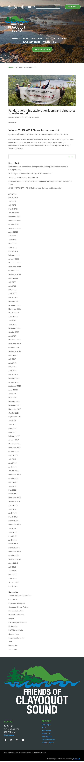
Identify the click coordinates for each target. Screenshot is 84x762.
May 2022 (12, 290)
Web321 (76, 759)
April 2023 (12, 247)
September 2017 (14, 417)
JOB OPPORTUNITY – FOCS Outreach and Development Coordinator (35, 188)
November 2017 (14, 409)
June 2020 (12, 336)
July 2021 (12, 320)
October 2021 (13, 313)
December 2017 (14, 405)
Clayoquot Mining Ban (16, 603)
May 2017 (12, 428)
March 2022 (13, 297)
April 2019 (12, 370)
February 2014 (13, 521)
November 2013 (14, 524)
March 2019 (13, 374)
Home (10, 67)
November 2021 (14, 309)
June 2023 (12, 240)
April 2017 (12, 432)
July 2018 (12, 394)
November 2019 (14, 344)
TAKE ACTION (41, 49)
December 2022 (14, 263)
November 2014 (14, 497)
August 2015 (13, 482)
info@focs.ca (9, 735)
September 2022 (14, 274)
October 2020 (13, 332)
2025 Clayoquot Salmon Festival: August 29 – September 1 (30, 173)
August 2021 (13, 317)
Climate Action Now (16, 611)
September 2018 (14, 386)
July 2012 (12, 567)
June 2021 (12, 324)
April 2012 (12, 578)
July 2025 (12, 201)
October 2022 (13, 270)
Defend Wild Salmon (16, 615)
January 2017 (13, 440)
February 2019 (13, 378)
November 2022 (14, 267)
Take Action (36, 39)
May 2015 (12, 490)
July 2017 (12, 420)
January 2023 (13, 259)
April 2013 (12, 540)
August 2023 (13, 232)
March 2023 (13, 251)
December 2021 (14, 305)
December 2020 (14, 328)
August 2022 (13, 278)
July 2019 (12, 359)
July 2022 (12, 282)
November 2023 (14, 220)
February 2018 (13, 401)
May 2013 (12, 536)
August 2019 (13, 355)
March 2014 (13, 517)
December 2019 (14, 340)
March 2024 (13, 209)
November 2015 (14, 474)
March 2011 (13, 586)
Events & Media (49, 42)
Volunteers (12, 649)
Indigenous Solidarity (16, 638)
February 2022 (13, 301)
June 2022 (12, 286)
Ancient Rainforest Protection (39, 134)
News (25, 39)
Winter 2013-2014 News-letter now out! (34, 130)
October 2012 (13, 555)
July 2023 (12, 236)
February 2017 (13, 436)
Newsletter (64, 134)
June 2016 (12, 463)
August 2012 (13, 563)
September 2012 (14, 559)
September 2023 (14, 228)
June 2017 (12, 424)
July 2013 (12, 528)
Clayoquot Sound (31, 42)
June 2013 (12, 532)
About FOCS (63, 39)
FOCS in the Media (15, 630)
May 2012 (12, 574)
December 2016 (14, 444)
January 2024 (13, 213)
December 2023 (14, 216)
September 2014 (14, 501)
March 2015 (13, 494)
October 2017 (13, 413)
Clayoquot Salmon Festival (18, 607)
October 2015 (13, 478)
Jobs (10, 642)
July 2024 (12, 205)
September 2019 (14, 351)
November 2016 (14, 447)
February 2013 (13, 548)
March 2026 (13, 197)
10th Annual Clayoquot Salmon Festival (23, 177)
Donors (11, 618)
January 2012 (13, 582)
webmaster (14, 117)
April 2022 (12, 293)
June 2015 (12, 486)
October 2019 (13, 347)
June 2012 (12, 571)
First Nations (13, 626)
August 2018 (13, 390)
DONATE (72, 6)
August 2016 (13, 455)
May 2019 (12, 367)
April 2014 (12, 513)
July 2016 (12, 459)
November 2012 (14, 551)
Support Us (50, 39)
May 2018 (12, 397)
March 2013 (13, 544)
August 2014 (13, 505)
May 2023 (12, 243)
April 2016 (12, 467)
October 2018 (13, 382)
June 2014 (12, 509)
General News (34, 117)
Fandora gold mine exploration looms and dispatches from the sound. (41, 112)
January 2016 (13, 471)
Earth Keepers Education (17, 622)
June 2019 (12, 363)
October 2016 (13, 451)
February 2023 (13, 255)
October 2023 (13, 224)
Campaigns (16, 39)
